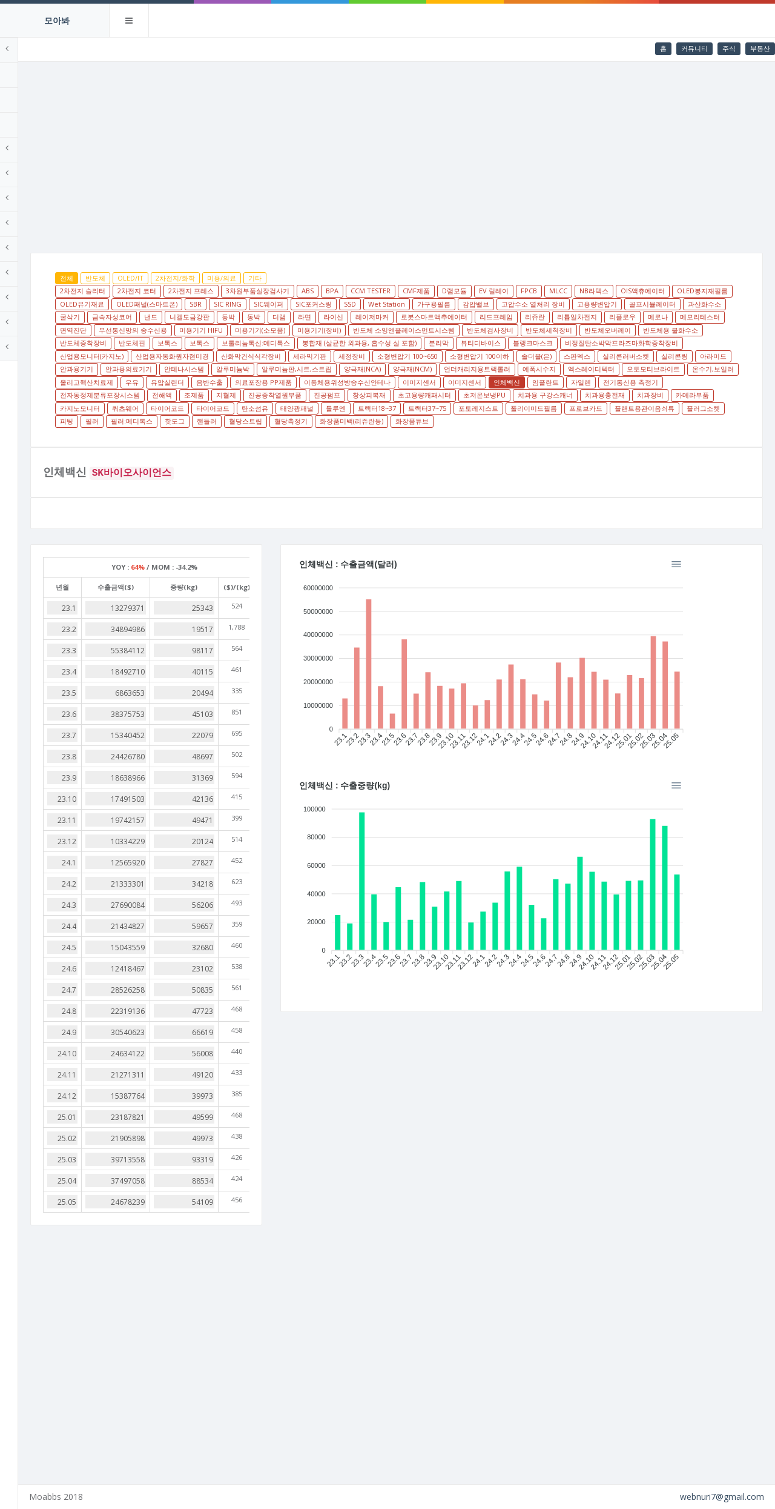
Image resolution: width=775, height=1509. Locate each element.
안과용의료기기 (220, 382)
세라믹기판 (325, 368)
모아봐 (57, 20)
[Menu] (737, 590)
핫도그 (540, 434)
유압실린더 (378, 394)
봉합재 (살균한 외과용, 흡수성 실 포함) (289, 356)
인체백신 (717, 394)
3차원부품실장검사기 (349, 290)
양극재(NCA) (453, 382)
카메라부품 (326, 420)
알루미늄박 (324, 382)
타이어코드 (462, 420)
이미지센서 (630, 394)
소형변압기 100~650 (423, 368)
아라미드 (729, 368)
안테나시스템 (275, 382)
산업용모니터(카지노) (652, 356)
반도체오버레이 (461, 342)
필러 (457, 434)
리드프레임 (246, 330)
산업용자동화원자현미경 (188, 368)
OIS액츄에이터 (173, 303)
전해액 (391, 408)
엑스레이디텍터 (682, 382)
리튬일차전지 (328, 330)
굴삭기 (393, 316)
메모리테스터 (450, 330)
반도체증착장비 (587, 342)
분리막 (368, 356)
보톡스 (672, 342)
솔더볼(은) (552, 368)
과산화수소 (354, 316)
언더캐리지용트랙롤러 (568, 382)
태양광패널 (591, 420)
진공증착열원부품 (504, 408)
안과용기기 (168, 382)
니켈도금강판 (513, 316)
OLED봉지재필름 (233, 303)
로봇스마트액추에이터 (184, 330)
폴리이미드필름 (226, 434)
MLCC (650, 290)
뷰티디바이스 (410, 356)
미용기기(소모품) (683, 330)
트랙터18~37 (672, 420)
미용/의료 (313, 277)
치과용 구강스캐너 (178, 420)
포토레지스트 (171, 434)
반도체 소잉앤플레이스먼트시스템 (258, 342)
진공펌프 (556, 408)
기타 (346, 277)
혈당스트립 (610, 434)
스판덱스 (592, 368)
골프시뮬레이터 (302, 316)
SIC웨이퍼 (479, 303)
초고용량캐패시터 (654, 408)
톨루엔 (631, 420)
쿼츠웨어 (420, 420)
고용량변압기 (247, 316)
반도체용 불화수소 (524, 342)
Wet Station (597, 303)
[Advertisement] (442, 153)
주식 (729, 48)
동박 (551, 316)
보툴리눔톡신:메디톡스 (185, 356)
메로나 (408, 330)
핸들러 (572, 434)
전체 (158, 277)
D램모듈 (545, 290)
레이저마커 (695, 316)
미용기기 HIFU (623, 330)
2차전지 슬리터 (174, 290)
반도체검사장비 (344, 342)
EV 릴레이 (585, 290)
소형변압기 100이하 (495, 368)
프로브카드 (278, 434)
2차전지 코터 (228, 290)
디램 (602, 316)
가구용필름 (644, 303)
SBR (406, 303)
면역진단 (496, 330)
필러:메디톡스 (497, 434)
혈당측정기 (656, 434)
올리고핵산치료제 (297, 394)
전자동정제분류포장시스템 (329, 408)
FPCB (620, 290)
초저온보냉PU (714, 408)
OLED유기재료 (293, 303)
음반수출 (420, 394)
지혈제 (456, 408)
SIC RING (438, 303)
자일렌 (200, 408)
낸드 (474, 316)
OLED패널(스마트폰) (357, 303)
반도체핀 (636, 342)
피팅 (431, 434)
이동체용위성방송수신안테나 (558, 394)
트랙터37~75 (722, 420)
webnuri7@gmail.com (722, 1496)
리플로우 (373, 330)
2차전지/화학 (266, 277)
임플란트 (164, 408)
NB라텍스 (685, 290)
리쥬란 (285, 330)
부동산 (760, 48)
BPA (423, 290)
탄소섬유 (549, 420)
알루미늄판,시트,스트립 (388, 382)
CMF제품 (507, 290)
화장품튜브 (243, 446)
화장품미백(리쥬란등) (183, 446)
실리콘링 (690, 368)
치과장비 (284, 420)
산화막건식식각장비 (267, 368)
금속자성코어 (435, 316)
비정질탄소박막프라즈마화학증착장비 (551, 356)
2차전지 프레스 (282, 290)
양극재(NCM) (503, 382)
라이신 (657, 316)
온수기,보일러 (238, 394)
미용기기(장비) (173, 342)
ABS (399, 290)
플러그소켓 (396, 434)
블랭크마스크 (463, 356)
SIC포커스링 (524, 303)
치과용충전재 (239, 420)
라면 (628, 316)
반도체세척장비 (403, 342)
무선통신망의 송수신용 (555, 330)
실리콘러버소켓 (641, 368)
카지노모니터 (375, 420)
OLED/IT (222, 277)
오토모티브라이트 (178, 394)
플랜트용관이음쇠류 (338, 434)
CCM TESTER (462, 290)
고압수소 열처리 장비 (183, 316)
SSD (561, 303)
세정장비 (367, 368)
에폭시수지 (630, 382)
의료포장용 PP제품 (474, 394)
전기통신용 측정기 (249, 408)
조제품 (424, 408)
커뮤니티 (694, 48)
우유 (342, 394)
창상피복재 (598, 408)
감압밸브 (686, 303)
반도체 (187, 277)
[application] (552, 689)
